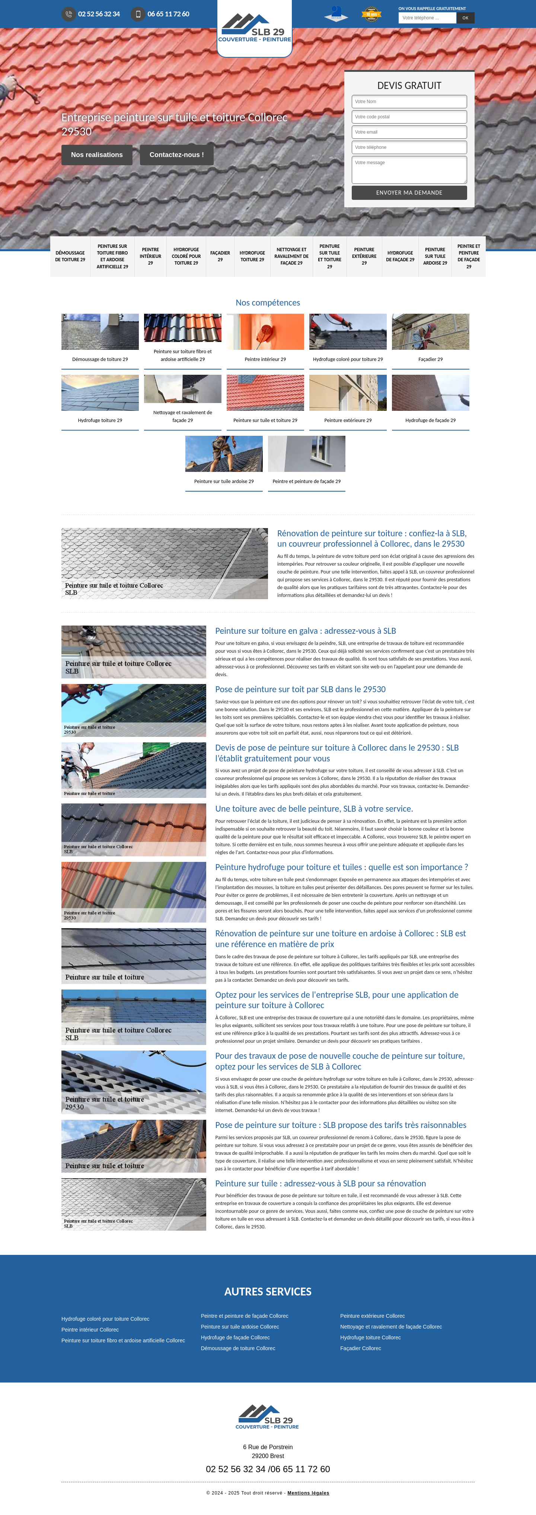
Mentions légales (309, 1493)
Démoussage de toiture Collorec (238, 1348)
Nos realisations (97, 155)
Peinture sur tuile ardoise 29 (435, 256)
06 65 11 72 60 (160, 14)
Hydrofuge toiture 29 (252, 256)
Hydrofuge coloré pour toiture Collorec (105, 1319)
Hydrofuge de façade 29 (400, 256)
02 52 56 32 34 (90, 14)
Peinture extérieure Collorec (372, 1316)
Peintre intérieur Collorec (90, 1330)
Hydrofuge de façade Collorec (235, 1337)
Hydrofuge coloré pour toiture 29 (186, 256)
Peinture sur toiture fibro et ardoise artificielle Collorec (123, 1340)
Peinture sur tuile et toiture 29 (329, 256)
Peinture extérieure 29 (364, 256)
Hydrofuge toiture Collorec (370, 1337)
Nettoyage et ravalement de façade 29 (292, 256)
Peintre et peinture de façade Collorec (244, 1316)
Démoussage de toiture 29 (70, 256)
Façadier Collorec (360, 1348)
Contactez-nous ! (177, 155)
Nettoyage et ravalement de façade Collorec (391, 1327)
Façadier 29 (220, 256)
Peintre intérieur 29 (151, 256)
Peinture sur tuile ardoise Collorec (240, 1327)
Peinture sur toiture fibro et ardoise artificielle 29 (112, 256)
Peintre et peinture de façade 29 (468, 256)
